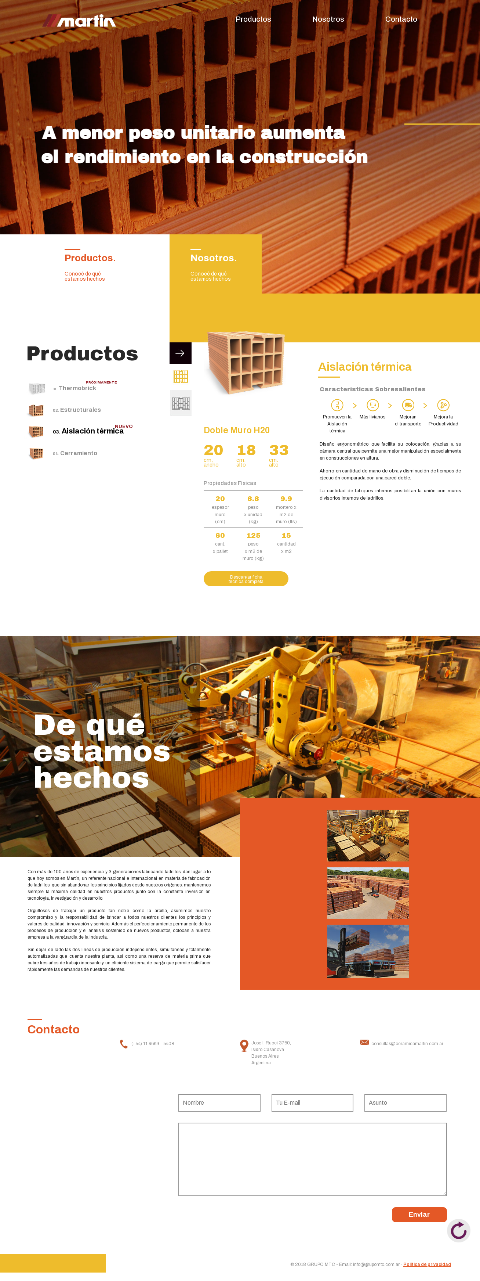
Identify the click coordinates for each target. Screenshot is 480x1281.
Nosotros (328, 19)
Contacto (401, 19)
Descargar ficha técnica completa (246, 579)
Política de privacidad (427, 1264)
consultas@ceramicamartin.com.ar (407, 1043)
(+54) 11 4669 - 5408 (152, 1043)
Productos (253, 19)
